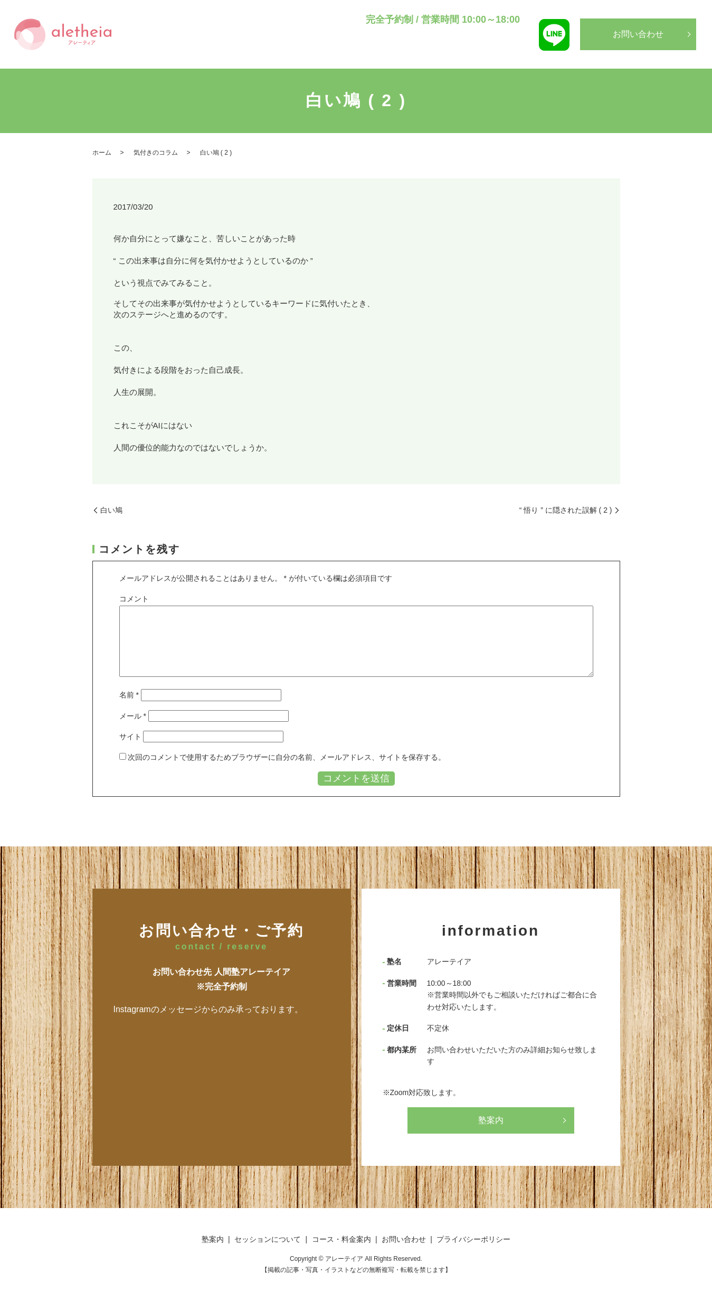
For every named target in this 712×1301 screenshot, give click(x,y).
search (521, 54)
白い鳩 (111, 510)
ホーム (101, 152)
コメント (134, 599)
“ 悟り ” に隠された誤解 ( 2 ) (565, 510)
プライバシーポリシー (473, 1239)
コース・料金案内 (479, 53)
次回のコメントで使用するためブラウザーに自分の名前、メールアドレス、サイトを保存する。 (286, 757)
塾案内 (354, 53)
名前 (129, 695)
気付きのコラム (156, 152)
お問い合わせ (638, 34)
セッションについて (407, 53)
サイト (130, 736)
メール (132, 716)
